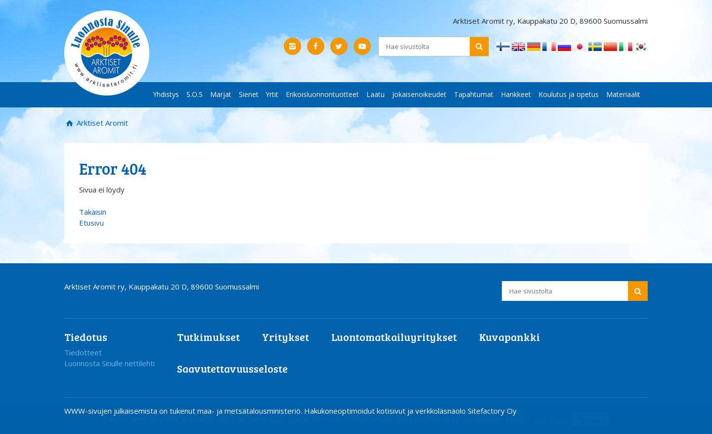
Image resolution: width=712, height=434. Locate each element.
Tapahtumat (473, 94)
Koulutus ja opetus (568, 94)
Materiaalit (623, 94)
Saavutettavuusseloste (232, 368)
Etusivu (91, 223)
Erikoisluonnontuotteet (322, 94)
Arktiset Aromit (101, 123)
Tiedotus (85, 337)
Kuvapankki (509, 337)
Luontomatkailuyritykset (394, 337)
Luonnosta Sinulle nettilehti (109, 363)
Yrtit (272, 94)
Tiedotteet (83, 352)
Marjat (220, 94)
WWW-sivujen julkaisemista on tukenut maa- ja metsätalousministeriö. (184, 411)
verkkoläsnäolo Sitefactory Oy (466, 411)
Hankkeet (516, 94)
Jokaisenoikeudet (419, 94)
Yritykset (285, 337)
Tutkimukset (208, 337)
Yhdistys (166, 94)
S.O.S (194, 94)
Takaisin (92, 212)
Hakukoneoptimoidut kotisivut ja (358, 411)
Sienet (249, 94)
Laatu (375, 94)
